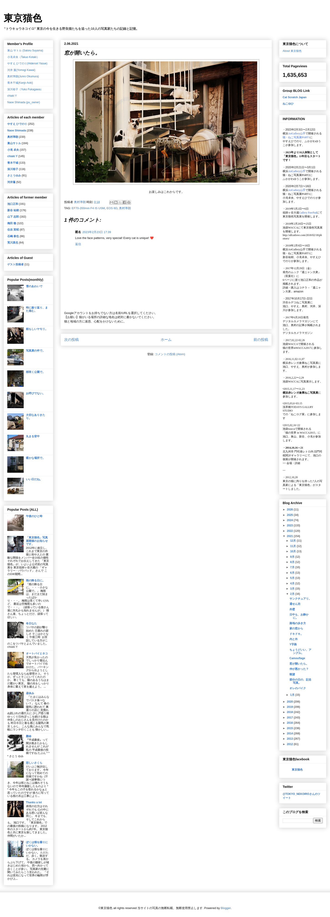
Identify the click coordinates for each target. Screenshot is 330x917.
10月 (293, 551)
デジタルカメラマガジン (298, 332)
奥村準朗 (125, 208)
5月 (292, 578)
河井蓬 (11, 182)
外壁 (292, 609)
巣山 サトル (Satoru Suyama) (25, 50)
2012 (290, 744)
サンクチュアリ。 (300, 598)
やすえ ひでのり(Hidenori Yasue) (27, 63)
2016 (290, 722)
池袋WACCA (290, 227)
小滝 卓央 (13, 149)
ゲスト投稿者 (15, 264)
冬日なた (31, 623)
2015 (290, 728)
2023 (290, 525)
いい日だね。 (34, 479)
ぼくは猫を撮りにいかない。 (37, 844)
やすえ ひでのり (17, 124)
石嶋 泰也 (13, 236)
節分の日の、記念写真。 (300, 681)
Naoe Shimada (16, 130)
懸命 (28, 736)
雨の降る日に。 (35, 580)
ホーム (166, 340)
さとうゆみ (14, 175)
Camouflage (297, 658)
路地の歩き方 (297, 623)
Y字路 (293, 644)
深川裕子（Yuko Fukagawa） (25, 89)
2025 (290, 515)
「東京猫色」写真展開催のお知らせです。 (37, 541)
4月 (292, 583)
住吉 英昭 (13, 229)
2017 (290, 717)
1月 (292, 694)
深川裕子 (12, 169)
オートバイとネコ (37, 653)
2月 (292, 593)
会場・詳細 (291, 463)
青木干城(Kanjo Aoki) (20, 82)
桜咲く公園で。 (35, 372)
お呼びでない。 (35, 393)
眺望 (292, 674)
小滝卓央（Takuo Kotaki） (23, 57)
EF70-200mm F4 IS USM (88, 208)
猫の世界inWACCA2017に (298, 347)
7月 (292, 567)
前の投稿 (261, 340)
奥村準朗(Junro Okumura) (23, 76)
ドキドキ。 (296, 634)
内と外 (293, 639)
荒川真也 (12, 242)
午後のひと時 (34, 516)
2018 (290, 712)
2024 (290, 520)
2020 (290, 701)
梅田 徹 (11, 223)
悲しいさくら (34, 762)
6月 (292, 572)
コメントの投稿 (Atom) (170, 354)
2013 (290, 738)
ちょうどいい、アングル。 (300, 651)
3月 (292, 588)
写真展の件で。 (35, 350)
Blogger (226, 908)
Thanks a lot (34, 802)
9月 (292, 556)
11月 (293, 546)
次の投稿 (71, 340)
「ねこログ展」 (297, 414)
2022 (290, 531)
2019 (290, 706)
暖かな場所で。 (35, 458)
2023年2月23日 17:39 (96, 232)
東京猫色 (23, 18)
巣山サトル (14, 143)
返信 (78, 244)
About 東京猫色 (292, 51)
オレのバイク (297, 688)
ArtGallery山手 (296, 249)
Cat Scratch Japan (295, 97)
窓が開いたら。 (299, 663)
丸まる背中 (33, 436)
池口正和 (12, 204)
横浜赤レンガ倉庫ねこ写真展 (300, 362)
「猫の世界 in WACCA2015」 (300, 432)
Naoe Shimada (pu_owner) (23, 102)
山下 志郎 (13, 216)
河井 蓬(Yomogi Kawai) (21, 70)
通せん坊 (294, 603)
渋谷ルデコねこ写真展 (296, 302)
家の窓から (296, 628)
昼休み (30, 693)
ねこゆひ (288, 103)
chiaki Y (12, 95)
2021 (290, 536)
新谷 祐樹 (13, 210)
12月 (293, 540)
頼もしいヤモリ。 (37, 329)
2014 (290, 733)
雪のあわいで (34, 286)
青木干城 (12, 162)
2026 (290, 509)
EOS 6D (112, 208)
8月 (292, 562)
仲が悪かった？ (299, 669)
